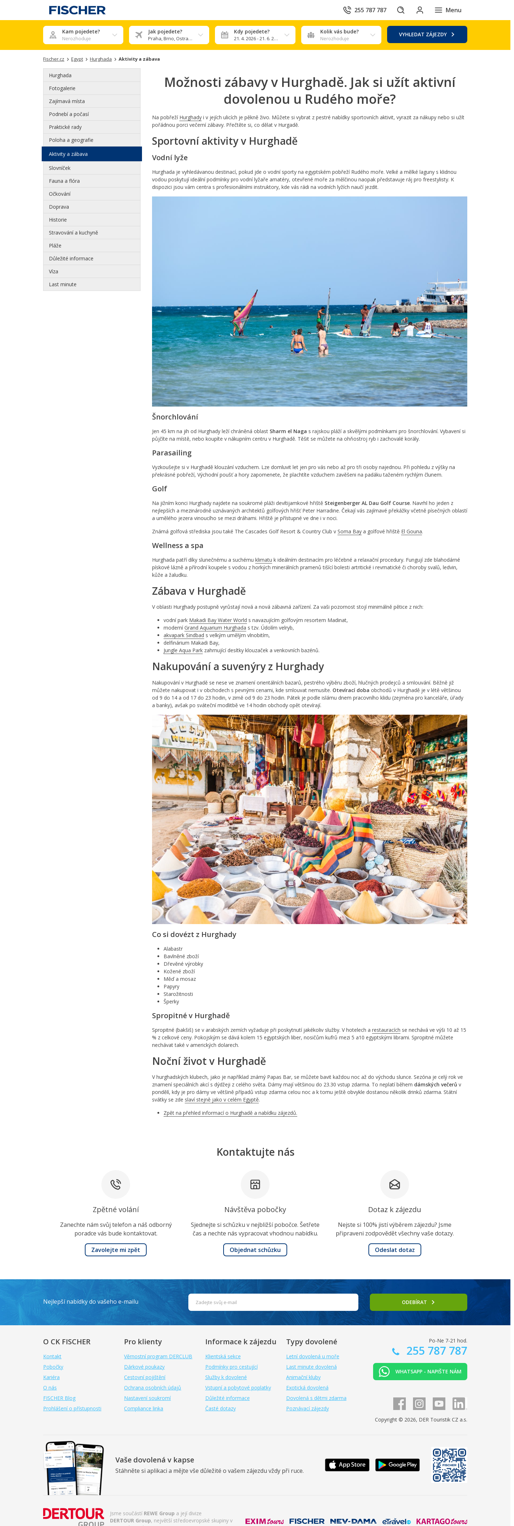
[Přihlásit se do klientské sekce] (418, 10)
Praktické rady (65, 127)
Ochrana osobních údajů (152, 1387)
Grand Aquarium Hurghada (215, 627)
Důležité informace (71, 258)
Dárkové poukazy (144, 1366)
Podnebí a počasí (69, 114)
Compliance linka (143, 1408)
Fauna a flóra (64, 180)
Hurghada (60, 75)
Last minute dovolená (311, 1366)
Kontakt (52, 1356)
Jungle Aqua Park (183, 650)
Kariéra (51, 1377)
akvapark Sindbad (184, 635)
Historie (58, 219)
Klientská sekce (223, 1356)
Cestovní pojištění (144, 1377)
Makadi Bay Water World (218, 620)
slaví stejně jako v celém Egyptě (222, 1099)
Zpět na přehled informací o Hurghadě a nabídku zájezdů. (230, 1112)
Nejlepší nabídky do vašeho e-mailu (90, 1301)
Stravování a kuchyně (73, 232)
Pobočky (53, 1366)
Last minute (63, 284)
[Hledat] (398, 10)
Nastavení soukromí (147, 1398)
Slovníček (59, 167)
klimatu (263, 559)
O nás (50, 1387)
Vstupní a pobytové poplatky (238, 1387)
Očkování (59, 193)
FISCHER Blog (59, 1398)
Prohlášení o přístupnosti (72, 1408)
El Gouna (411, 531)
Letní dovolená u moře (312, 1356)
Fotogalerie (62, 88)
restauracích (386, 1029)
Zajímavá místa (67, 101)
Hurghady (190, 117)
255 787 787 (435, 1350)
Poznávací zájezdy (307, 1408)
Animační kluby (303, 1377)
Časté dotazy (220, 1408)
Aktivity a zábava (68, 153)
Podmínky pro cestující (231, 1366)
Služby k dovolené (226, 1377)
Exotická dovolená (307, 1387)
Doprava (59, 206)
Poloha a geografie (71, 139)
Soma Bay (350, 531)
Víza (53, 271)
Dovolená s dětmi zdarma (316, 1398)
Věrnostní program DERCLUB (158, 1356)
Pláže (55, 245)
